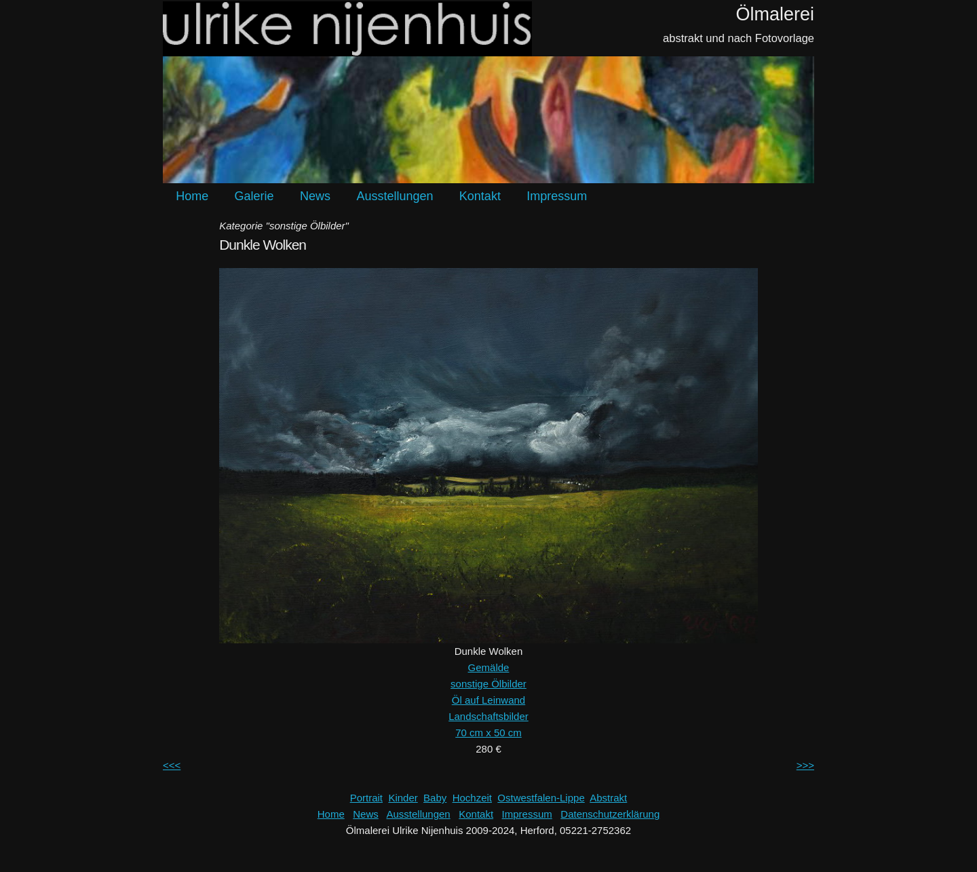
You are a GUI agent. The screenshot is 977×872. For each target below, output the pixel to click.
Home (192, 196)
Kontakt (480, 196)
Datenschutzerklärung (609, 814)
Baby (434, 797)
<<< (171, 765)
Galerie (254, 196)
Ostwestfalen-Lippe (540, 797)
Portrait (366, 797)
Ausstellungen (394, 196)
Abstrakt (608, 797)
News (315, 196)
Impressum (556, 196)
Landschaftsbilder (488, 716)
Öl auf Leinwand (488, 700)
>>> (805, 765)
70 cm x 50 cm (488, 732)
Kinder (402, 797)
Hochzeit (472, 797)
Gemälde (489, 667)
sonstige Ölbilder (488, 683)
